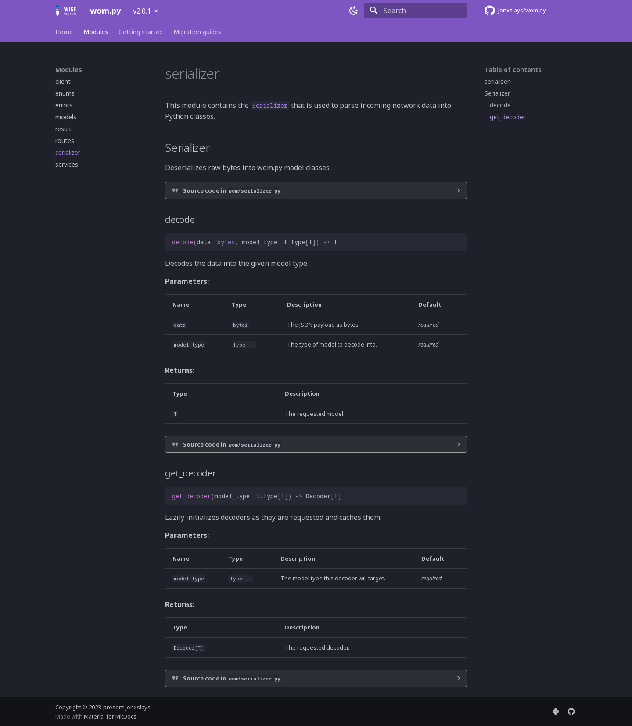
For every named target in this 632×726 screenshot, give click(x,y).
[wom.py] (65, 10)
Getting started (140, 32)
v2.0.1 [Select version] (142, 11)
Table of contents (513, 70)
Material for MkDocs (110, 716)
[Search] (415, 10)
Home (64, 32)
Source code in (232, 190)
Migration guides (197, 32)
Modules (95, 32)
